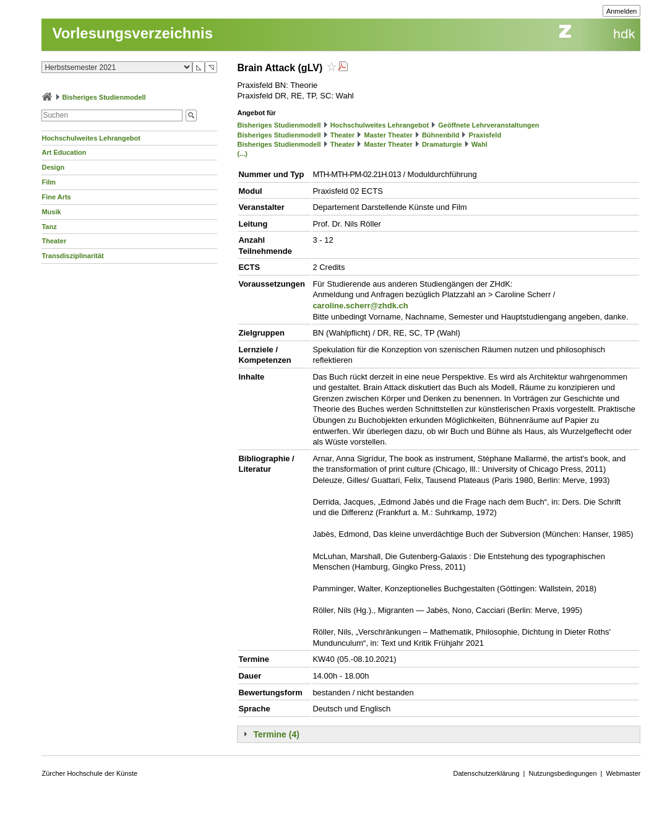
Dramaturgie (442, 144)
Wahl (479, 144)
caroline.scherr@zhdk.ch (360, 305)
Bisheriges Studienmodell (104, 97)
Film (48, 182)
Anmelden (621, 11)
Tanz (48, 226)
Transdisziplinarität (72, 255)
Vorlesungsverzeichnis (132, 33)
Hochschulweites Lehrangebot (90, 138)
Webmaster (623, 773)
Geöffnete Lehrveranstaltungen (488, 125)
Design (52, 167)
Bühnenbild (441, 135)
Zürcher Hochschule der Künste (89, 773)
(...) (242, 153)
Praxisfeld (485, 135)
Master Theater (388, 135)
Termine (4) (276, 734)
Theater (53, 241)
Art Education (63, 152)
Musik (51, 211)
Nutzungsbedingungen (562, 773)
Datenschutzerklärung (486, 773)
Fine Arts (56, 197)
